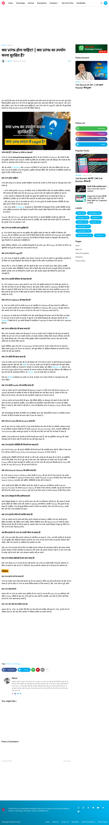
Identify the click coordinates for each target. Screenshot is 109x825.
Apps (81, 213)
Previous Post (7, 761)
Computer (82, 217)
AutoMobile (94, 213)
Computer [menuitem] (53, 3)
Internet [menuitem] (31, 3)
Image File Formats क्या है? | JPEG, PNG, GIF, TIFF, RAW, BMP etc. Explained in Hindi (97, 199)
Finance (96, 217)
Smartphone (83, 226)
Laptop (95, 222)
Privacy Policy (80, 261)
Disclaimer (79, 257)
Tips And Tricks (84, 235)
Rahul (14, 678)
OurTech (18, 822)
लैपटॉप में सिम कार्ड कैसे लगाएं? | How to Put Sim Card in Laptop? (97, 188)
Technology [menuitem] (20, 3)
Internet (10, 45)
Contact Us (65, 822)
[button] (101, 3)
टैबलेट (25, 365)
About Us (78, 249)
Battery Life (57, 367)
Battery (31, 372)
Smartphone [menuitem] (42, 3)
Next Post (67, 761)
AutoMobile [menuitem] (80, 3)
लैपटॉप (10, 377)
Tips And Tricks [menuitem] (67, 3)
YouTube (100, 235)
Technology (17, 664)
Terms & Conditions (82, 253)
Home (4, 45)
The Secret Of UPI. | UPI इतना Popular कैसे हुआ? (89, 86)
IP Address (15, 167)
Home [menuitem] (10, 3)
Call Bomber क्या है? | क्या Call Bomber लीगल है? (88, 180)
